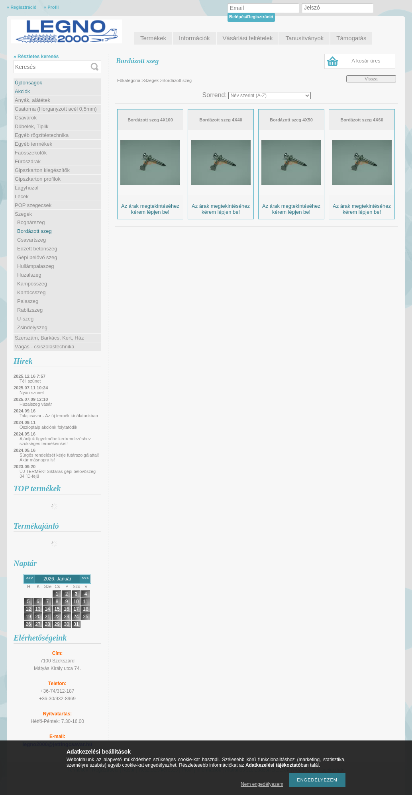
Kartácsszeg (31, 292)
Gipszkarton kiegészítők (42, 170)
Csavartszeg (31, 240)
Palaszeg (27, 301)
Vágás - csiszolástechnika (45, 347)
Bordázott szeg (34, 231)
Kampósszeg (32, 284)
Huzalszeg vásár (36, 404)
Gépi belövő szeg (37, 257)
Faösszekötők (31, 153)
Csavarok (26, 118)
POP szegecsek (33, 205)
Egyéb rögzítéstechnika (42, 135)
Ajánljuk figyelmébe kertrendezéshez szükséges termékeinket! (55, 441)
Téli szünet (30, 381)
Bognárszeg (31, 222)
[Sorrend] (269, 95)
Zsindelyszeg (32, 327)
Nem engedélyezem (262, 784)
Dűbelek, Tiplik (32, 126)
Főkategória (128, 80)
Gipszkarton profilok (38, 179)
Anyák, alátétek (32, 100)
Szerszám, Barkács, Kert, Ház (49, 338)
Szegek (23, 214)
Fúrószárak (28, 161)
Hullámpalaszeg (35, 266)
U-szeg (25, 319)
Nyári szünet (32, 392)
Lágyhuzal (26, 188)
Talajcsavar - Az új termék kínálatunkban (59, 415)
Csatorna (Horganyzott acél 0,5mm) (56, 109)
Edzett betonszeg (37, 249)
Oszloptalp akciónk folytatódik (48, 427)
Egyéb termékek (33, 144)
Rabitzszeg (30, 310)
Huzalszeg (29, 275)
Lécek (22, 196)
